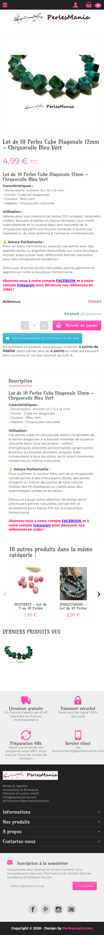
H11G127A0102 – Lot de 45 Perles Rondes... (73, 608)
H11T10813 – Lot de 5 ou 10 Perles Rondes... (31, 608)
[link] (33, 909)
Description (20, 381)
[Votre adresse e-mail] (40, 886)
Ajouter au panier (77, 325)
